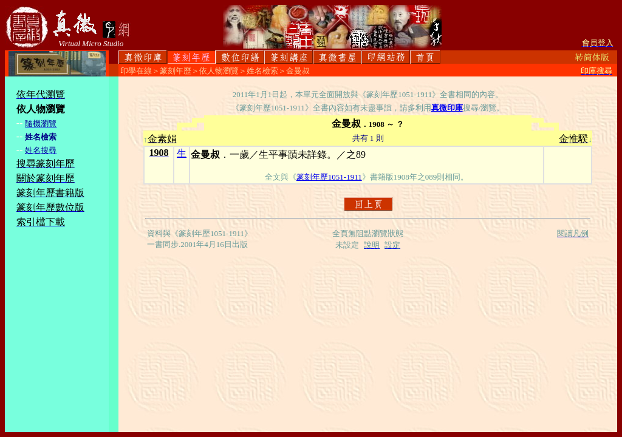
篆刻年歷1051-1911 (329, 176)
